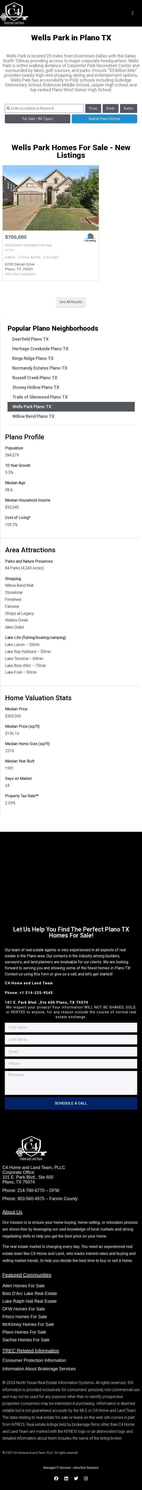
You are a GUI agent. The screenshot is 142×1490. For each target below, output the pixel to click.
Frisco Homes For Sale (24, 1316)
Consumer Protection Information (34, 1360)
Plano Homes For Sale (24, 1332)
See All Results (71, 302)
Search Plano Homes (104, 119)
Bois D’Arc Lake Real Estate (29, 1293)
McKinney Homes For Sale (28, 1324)
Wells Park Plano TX (31, 406)
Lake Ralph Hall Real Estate (29, 1301)
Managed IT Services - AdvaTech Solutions (71, 1467)
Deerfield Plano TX (30, 339)
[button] (132, 13)
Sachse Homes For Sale (26, 1339)
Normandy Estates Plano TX (39, 368)
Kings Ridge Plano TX (32, 358)
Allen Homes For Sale (23, 1285)
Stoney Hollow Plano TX (35, 387)
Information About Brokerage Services (39, 1368)
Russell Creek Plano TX (34, 377)
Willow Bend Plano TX (33, 416)
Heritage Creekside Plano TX (40, 348)
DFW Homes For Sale (23, 1309)
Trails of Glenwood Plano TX (40, 396)
